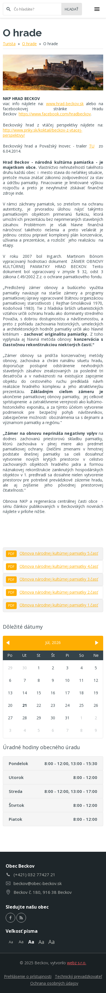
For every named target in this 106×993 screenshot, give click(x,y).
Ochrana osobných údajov (54, 983)
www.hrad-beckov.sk (65, 103)
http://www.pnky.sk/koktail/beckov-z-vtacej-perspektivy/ (42, 132)
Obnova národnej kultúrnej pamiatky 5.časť (52, 553)
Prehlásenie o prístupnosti (27, 976)
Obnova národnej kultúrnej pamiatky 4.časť (52, 566)
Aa (11, 941)
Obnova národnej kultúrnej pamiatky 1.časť (52, 605)
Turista (9, 43)
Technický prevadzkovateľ (78, 976)
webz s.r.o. (76, 962)
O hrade (29, 43)
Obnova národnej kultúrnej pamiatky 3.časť (52, 579)
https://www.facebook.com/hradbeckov (55, 114)
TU (91, 146)
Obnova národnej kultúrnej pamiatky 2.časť (52, 592)
